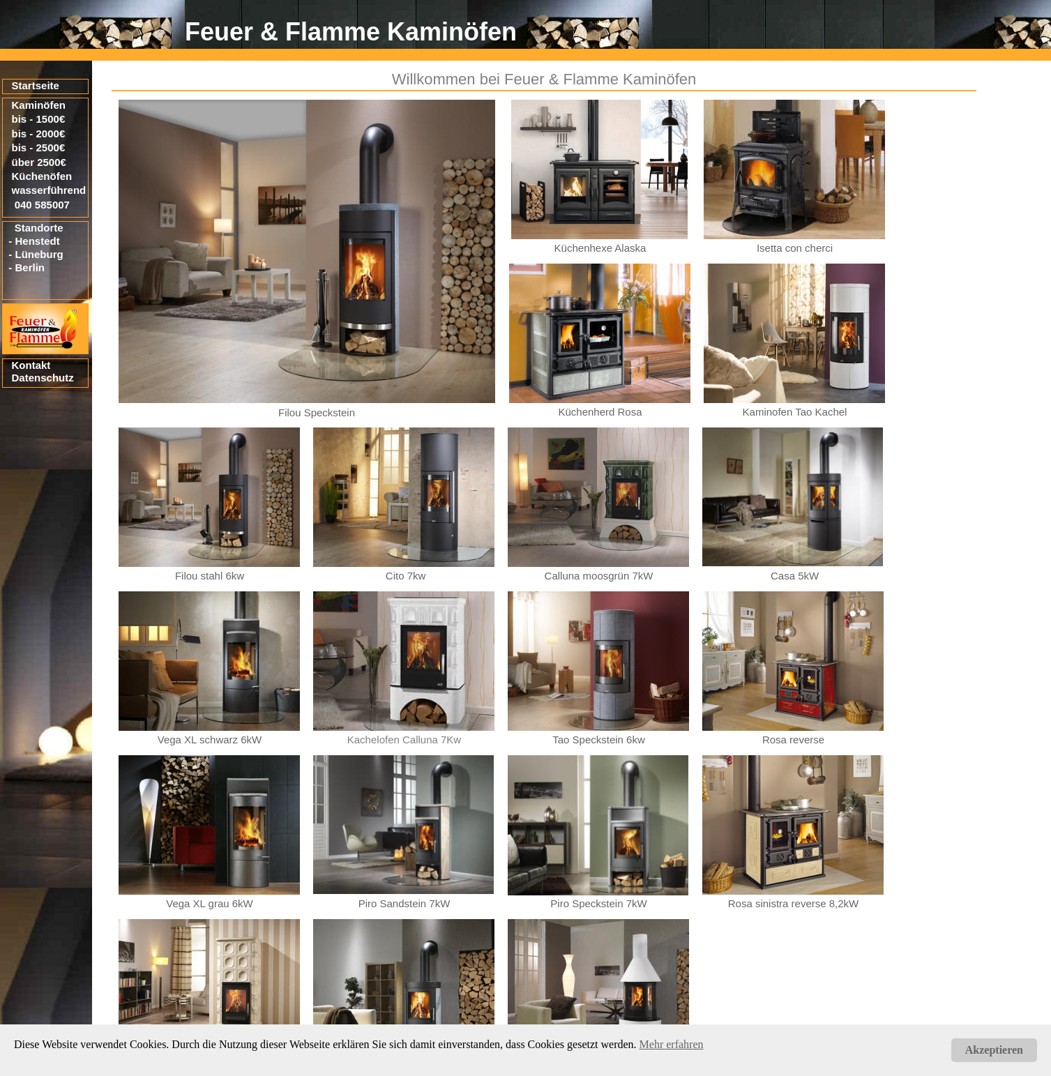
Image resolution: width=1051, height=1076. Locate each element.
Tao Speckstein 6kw (598, 739)
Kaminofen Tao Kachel (795, 412)
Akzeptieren (994, 1050)
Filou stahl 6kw (209, 576)
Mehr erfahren (672, 1044)
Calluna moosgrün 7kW (599, 576)
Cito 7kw (406, 576)
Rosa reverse (793, 739)
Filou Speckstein (316, 412)
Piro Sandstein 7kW (404, 903)
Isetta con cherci (795, 248)
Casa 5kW (795, 576)
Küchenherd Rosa (600, 412)
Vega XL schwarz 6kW (210, 739)
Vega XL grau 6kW (209, 903)
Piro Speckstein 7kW (598, 903)
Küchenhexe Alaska (600, 248)
